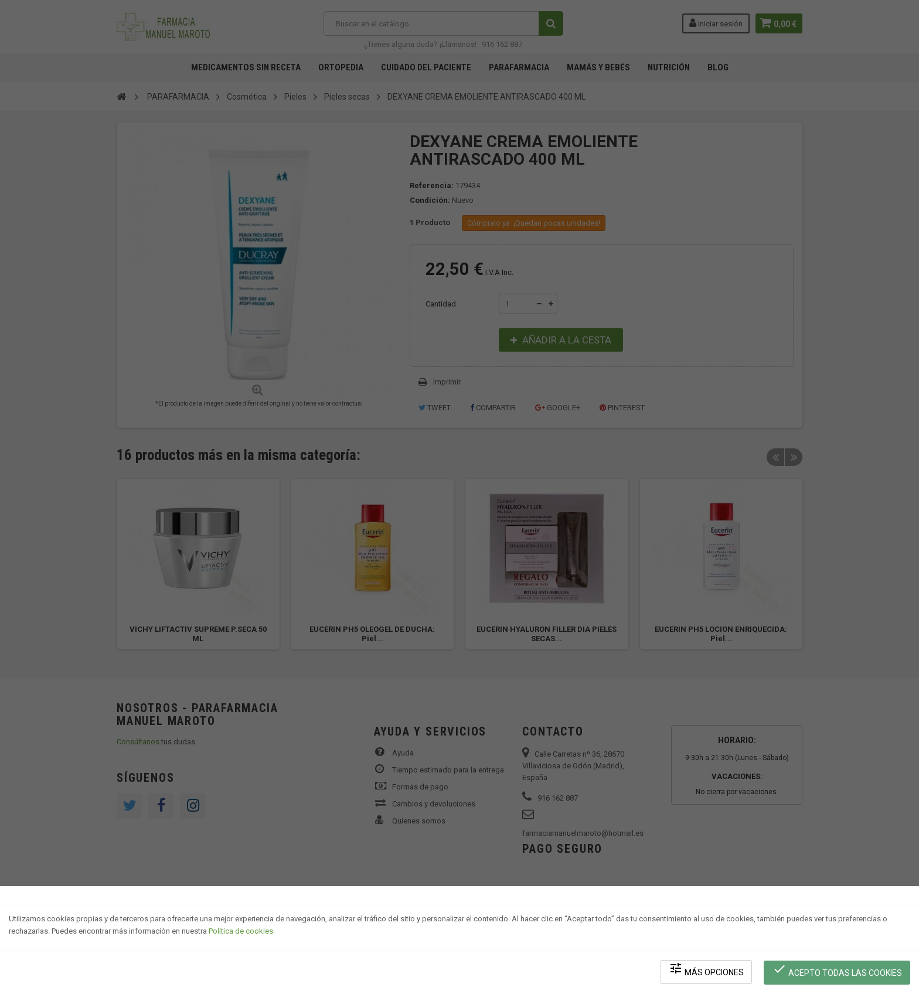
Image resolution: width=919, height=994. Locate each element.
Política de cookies (241, 932)
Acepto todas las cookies (838, 971)
